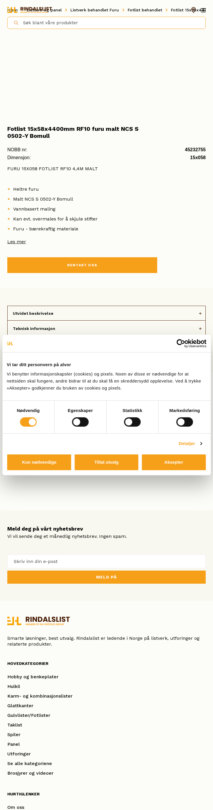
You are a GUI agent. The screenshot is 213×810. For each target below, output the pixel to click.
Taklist (14, 725)
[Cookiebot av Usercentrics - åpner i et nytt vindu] (180, 343)
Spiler (13, 734)
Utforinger (19, 754)
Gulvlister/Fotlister (28, 715)
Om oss (15, 807)
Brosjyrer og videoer (30, 773)
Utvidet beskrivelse (33, 313)
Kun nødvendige (39, 462)
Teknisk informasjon (34, 328)
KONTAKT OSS (82, 265)
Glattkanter (20, 705)
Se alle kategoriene (29, 763)
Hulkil (13, 686)
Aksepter (173, 462)
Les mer (16, 241)
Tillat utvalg (106, 462)
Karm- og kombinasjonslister (39, 696)
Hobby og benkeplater (32, 676)
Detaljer (187, 443)
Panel (13, 744)
